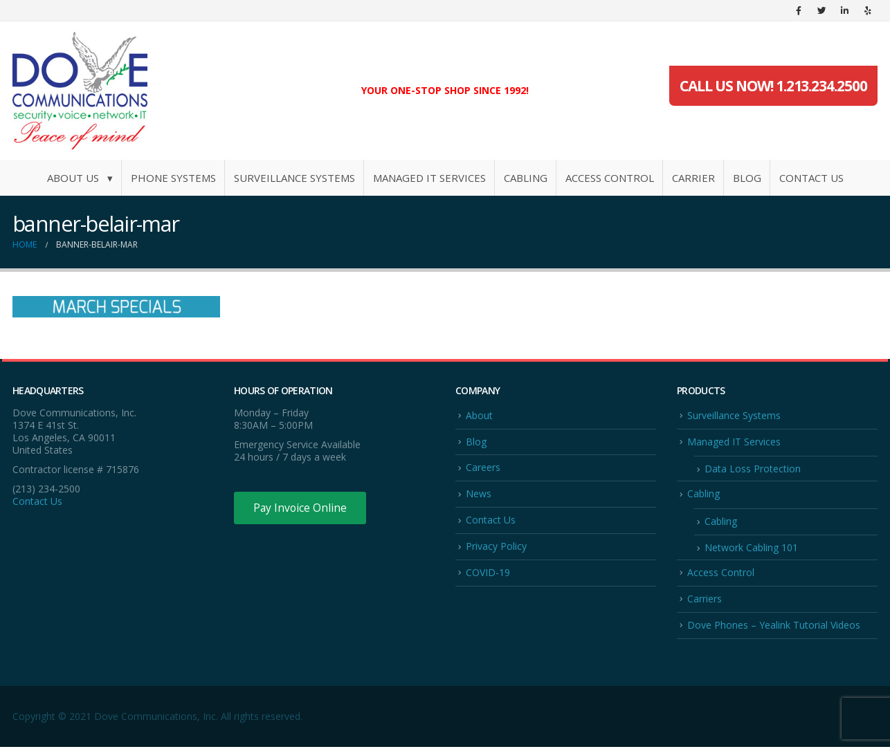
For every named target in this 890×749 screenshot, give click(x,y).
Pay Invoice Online (301, 508)
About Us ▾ (80, 178)
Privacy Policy (496, 547)
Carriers (704, 600)
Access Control (609, 178)
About (479, 415)
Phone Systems (173, 178)
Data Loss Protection (753, 469)
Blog (747, 178)
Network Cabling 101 (751, 548)
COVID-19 (488, 573)
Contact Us (811, 178)
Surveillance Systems (294, 178)
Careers (483, 467)
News (478, 494)
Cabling (525, 178)
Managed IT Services (429, 178)
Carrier (693, 178)
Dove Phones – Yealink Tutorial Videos (773, 627)
